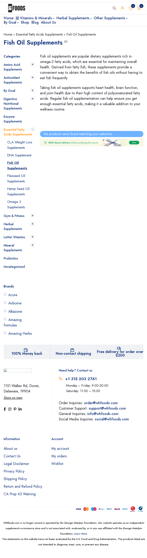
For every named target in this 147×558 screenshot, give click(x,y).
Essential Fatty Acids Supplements (39, 34)
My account (60, 454)
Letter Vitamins (14, 242)
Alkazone (15, 317)
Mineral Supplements (13, 253)
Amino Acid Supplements (13, 67)
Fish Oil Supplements (17, 171)
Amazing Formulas (13, 328)
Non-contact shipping (73, 359)
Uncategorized (14, 272)
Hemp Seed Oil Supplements (19, 197)
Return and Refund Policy (23, 492)
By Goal (9, 90)
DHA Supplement (16, 158)
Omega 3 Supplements (17, 210)
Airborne (15, 308)
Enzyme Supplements (13, 119)
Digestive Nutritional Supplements (13, 104)
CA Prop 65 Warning (20, 499)
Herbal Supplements (13, 232)
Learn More (80, 539)
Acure (12, 300)
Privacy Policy (14, 476)
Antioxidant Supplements (13, 80)
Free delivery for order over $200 (120, 359)
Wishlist (131, 9)
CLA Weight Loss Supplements (20, 145)
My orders (59, 461)
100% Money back (26, 359)
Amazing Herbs (20, 339)
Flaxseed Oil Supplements (17, 184)
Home (8, 34)
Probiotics (11, 264)
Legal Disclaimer (16, 469)
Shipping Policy (15, 484)
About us (10, 454)
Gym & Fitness (14, 221)
